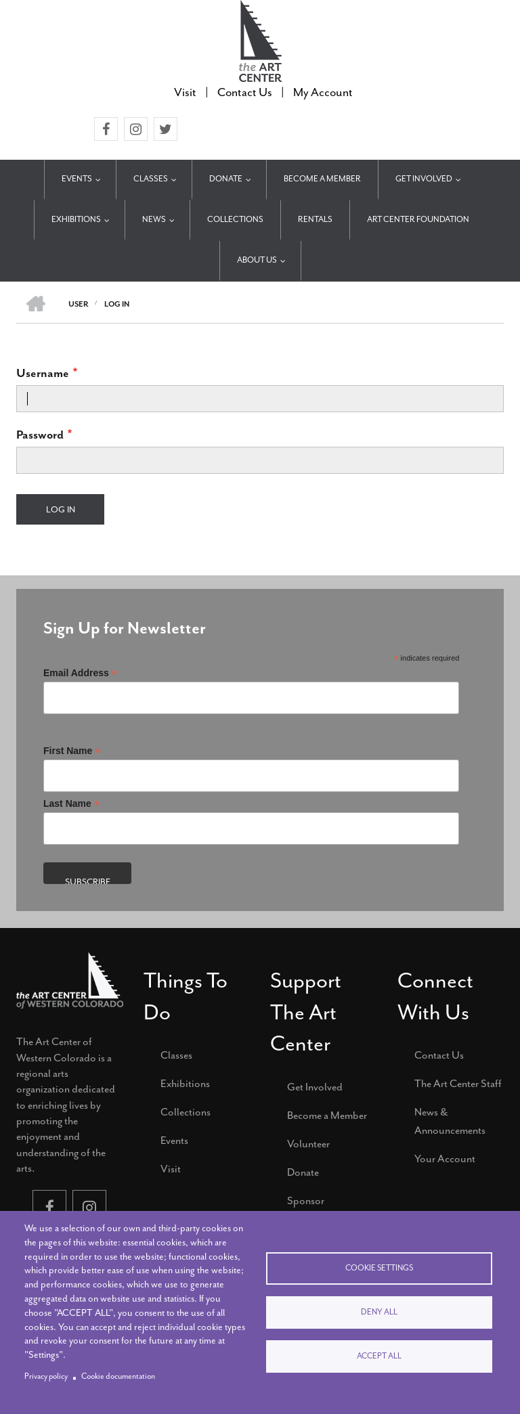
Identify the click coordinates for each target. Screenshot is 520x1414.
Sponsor (305, 1201)
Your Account (444, 1159)
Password (40, 434)
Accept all (379, 1356)
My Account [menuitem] (323, 92)
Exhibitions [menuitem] (76, 219)
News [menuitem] (154, 219)
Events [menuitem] (77, 178)
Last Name (71, 803)
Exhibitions (185, 1083)
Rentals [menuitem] (315, 219)
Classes (176, 1055)
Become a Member (327, 1115)
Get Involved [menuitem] (423, 178)
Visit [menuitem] (185, 92)
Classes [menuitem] (150, 178)
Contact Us (439, 1055)
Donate (303, 1172)
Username (42, 373)
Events (174, 1140)
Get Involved (315, 1087)
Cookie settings (379, 1268)
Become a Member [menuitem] (322, 178)
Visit (170, 1169)
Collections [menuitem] (235, 219)
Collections (185, 1112)
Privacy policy (46, 1376)
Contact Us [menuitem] (244, 92)
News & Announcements (449, 1121)
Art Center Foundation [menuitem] (418, 219)
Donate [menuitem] (225, 178)
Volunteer (308, 1144)
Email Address (80, 673)
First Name (71, 751)
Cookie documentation (118, 1376)
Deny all (379, 1312)
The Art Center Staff (458, 1083)
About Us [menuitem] (257, 260)
